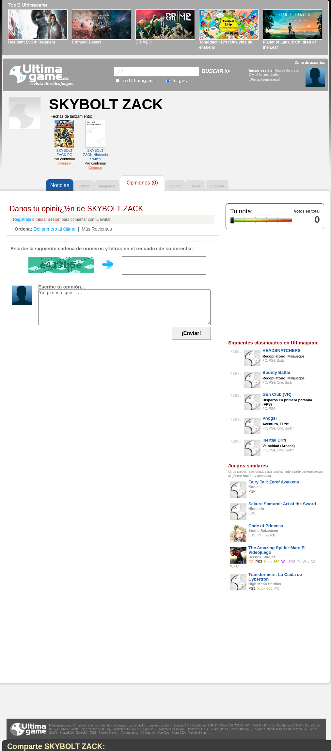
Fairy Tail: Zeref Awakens (273, 482)
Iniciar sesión (260, 70)
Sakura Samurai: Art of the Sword (282, 503)
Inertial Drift (274, 440)
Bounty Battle (276, 372)
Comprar (64, 163)
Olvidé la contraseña (264, 75)
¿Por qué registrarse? (265, 79)
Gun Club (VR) (277, 394)
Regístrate (22, 219)
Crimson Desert (86, 42)
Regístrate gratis (287, 70)
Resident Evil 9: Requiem (31, 42)
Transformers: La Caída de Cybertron (275, 577)
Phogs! (269, 418)
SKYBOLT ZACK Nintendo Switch (95, 154)
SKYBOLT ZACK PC (64, 152)
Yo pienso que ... (124, 307)
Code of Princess (265, 525)
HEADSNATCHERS (281, 350)
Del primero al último (54, 229)
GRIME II (143, 42)
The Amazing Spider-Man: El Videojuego (277, 550)
